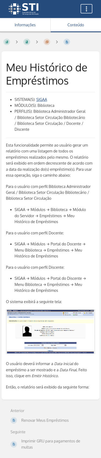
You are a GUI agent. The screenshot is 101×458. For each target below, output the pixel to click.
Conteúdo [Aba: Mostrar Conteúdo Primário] (76, 25)
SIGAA (41, 99)
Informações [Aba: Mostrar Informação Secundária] (25, 25)
